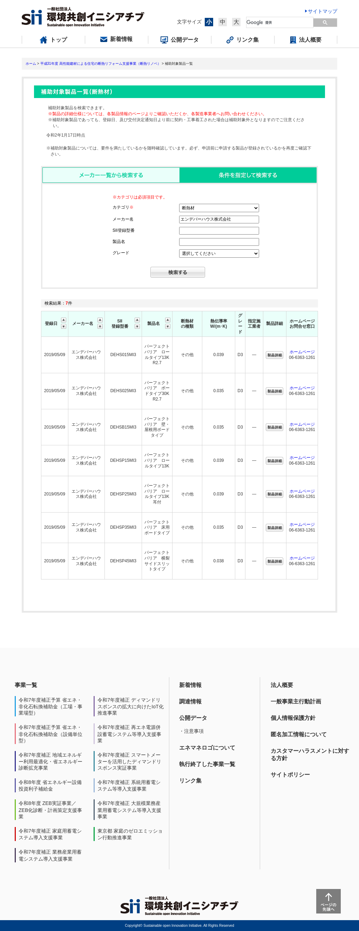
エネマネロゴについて (207, 748)
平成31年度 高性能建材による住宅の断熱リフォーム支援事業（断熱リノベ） (100, 63)
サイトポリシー (290, 775)
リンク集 (190, 781)
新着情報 (190, 685)
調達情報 (190, 701)
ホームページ (302, 351)
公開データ (193, 718)
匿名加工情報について (299, 734)
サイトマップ (322, 11)
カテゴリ (123, 207)
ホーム (31, 63)
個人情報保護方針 (293, 718)
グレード (121, 252)
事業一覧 (26, 685)
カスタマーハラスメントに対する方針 (310, 754)
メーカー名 (123, 219)
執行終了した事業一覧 (207, 764)
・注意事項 (191, 731)
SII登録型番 (124, 230)
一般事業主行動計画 (296, 701)
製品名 (119, 241)
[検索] (280, 22)
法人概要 (282, 685)
